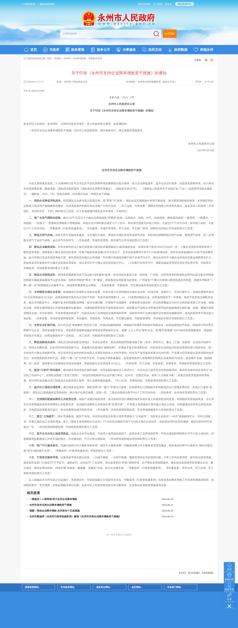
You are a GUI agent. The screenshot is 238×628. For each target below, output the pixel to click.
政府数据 (177, 49)
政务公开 (100, 49)
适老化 (168, 4)
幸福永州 (203, 49)
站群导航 (170, 33)
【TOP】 (182, 573)
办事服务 (126, 49)
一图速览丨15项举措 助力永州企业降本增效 (53, 499)
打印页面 (193, 573)
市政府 (51, 49)
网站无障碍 (144, 4)
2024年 (67, 58)
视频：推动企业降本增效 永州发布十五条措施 (54, 510)
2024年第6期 (79, 58)
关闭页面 (207, 573)
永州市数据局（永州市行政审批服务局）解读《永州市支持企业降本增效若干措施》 (75, 516)
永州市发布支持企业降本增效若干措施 (50, 505)
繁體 (159, 4)
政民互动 (152, 49)
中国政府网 (29, 4)
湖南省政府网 (46, 4)
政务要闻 (74, 49)
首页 (30, 49)
